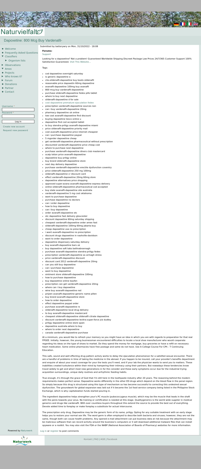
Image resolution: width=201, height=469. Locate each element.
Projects (9, 72)
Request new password (15, 130)
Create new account (14, 126)
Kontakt (88, 439)
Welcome (10, 48)
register (54, 431)
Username (8, 106)
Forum (8, 80)
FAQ (96, 439)
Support (46, 54)
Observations (13, 65)
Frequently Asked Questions (21, 52)
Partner (9, 88)
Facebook (112, 439)
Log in (43, 431)
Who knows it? (13, 76)
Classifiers (11, 56)
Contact (9, 91)
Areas (8, 69)
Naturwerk (26, 430)
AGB (102, 439)
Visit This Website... (80, 62)
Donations (11, 84)
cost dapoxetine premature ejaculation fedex (69, 102)
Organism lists (16, 60)
